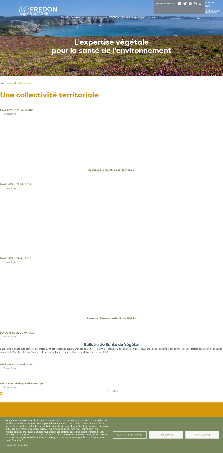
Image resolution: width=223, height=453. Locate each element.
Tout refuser (166, 435)
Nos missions (100, 17)
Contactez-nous (148, 17)
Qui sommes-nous (81, 17)
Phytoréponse (129, 17)
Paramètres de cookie (129, 435)
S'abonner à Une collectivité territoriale (1, 393)
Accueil (65, 17)
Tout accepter (202, 435)
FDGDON (114, 17)
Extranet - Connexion (164, 3)
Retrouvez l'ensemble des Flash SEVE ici (111, 318)
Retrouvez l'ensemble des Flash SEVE (111, 169)
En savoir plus (11, 114)
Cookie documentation (17, 445)
